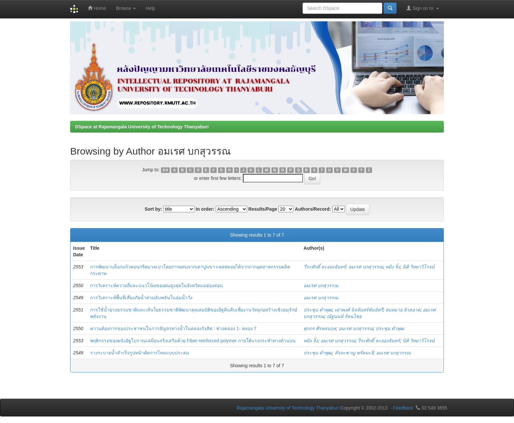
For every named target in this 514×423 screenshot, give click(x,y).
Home (97, 8)
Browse (126, 8)
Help (150, 8)
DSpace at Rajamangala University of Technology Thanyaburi (141, 126)
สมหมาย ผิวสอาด (403, 309)
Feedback (403, 408)
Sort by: (153, 209)
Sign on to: (422, 8)
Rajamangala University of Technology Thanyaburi (288, 408)
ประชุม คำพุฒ (318, 309)
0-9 (165, 170)
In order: (205, 209)
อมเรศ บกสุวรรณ (365, 266)
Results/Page (262, 209)
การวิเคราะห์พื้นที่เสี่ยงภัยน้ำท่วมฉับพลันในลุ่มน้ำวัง (141, 297)
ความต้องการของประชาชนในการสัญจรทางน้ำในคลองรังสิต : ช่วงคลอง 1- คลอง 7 (173, 328)
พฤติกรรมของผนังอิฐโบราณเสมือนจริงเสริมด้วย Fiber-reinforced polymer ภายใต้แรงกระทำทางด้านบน (193, 340)
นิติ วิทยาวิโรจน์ (419, 266)
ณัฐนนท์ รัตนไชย (344, 316)
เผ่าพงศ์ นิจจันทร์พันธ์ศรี (359, 309)
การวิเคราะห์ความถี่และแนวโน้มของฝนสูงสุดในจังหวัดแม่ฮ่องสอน (156, 285)
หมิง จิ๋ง (393, 266)
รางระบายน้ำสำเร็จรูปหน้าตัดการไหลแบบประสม (139, 352)
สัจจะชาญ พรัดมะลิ (354, 352)
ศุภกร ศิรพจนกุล (320, 328)
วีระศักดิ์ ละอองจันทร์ (325, 266)
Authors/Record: (313, 209)
